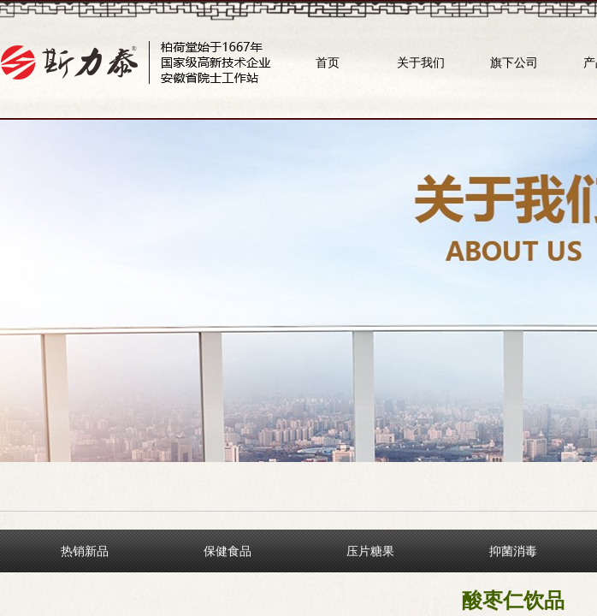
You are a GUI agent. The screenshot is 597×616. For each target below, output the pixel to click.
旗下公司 (514, 62)
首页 (328, 62)
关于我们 (421, 62)
